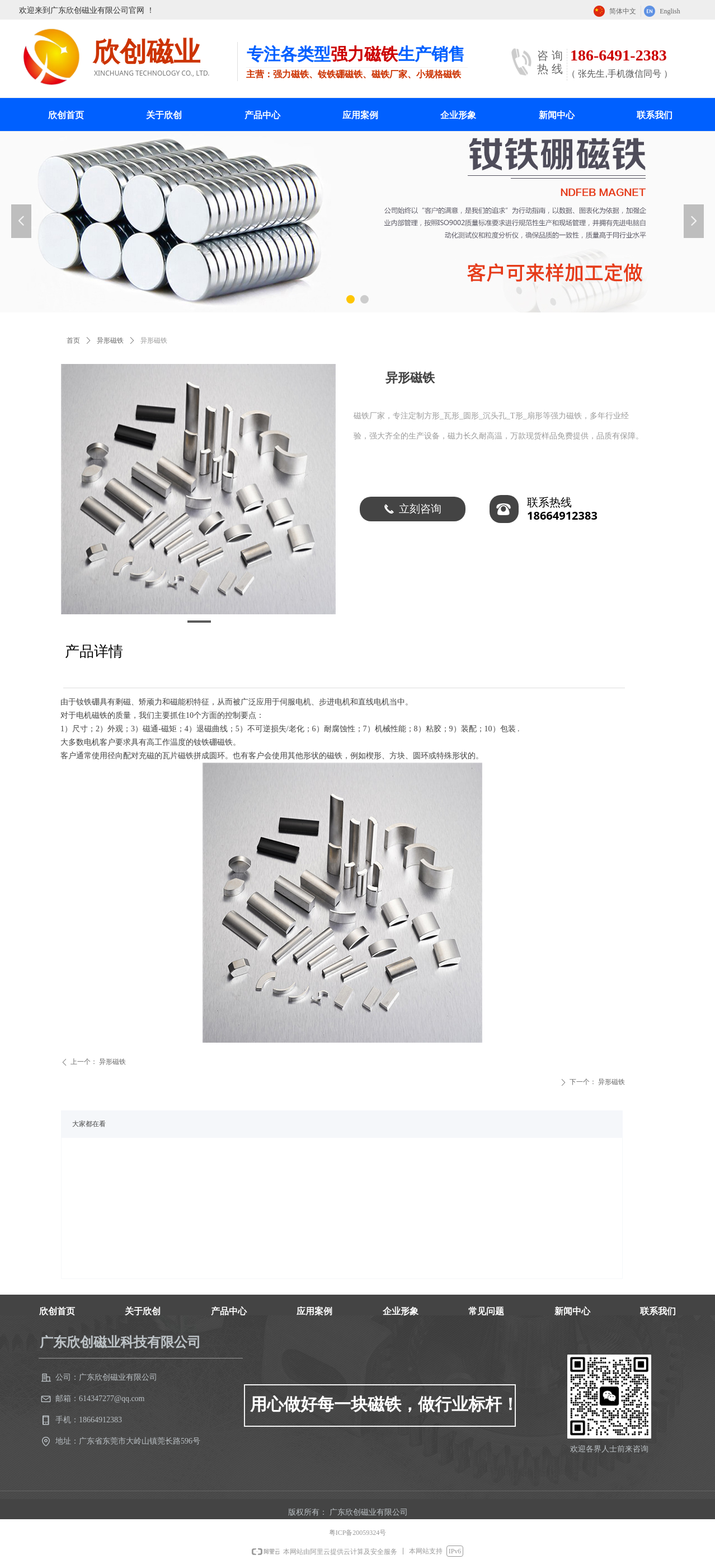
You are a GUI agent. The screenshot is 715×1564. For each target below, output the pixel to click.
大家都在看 (89, 1124)
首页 (73, 340)
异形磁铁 (110, 340)
